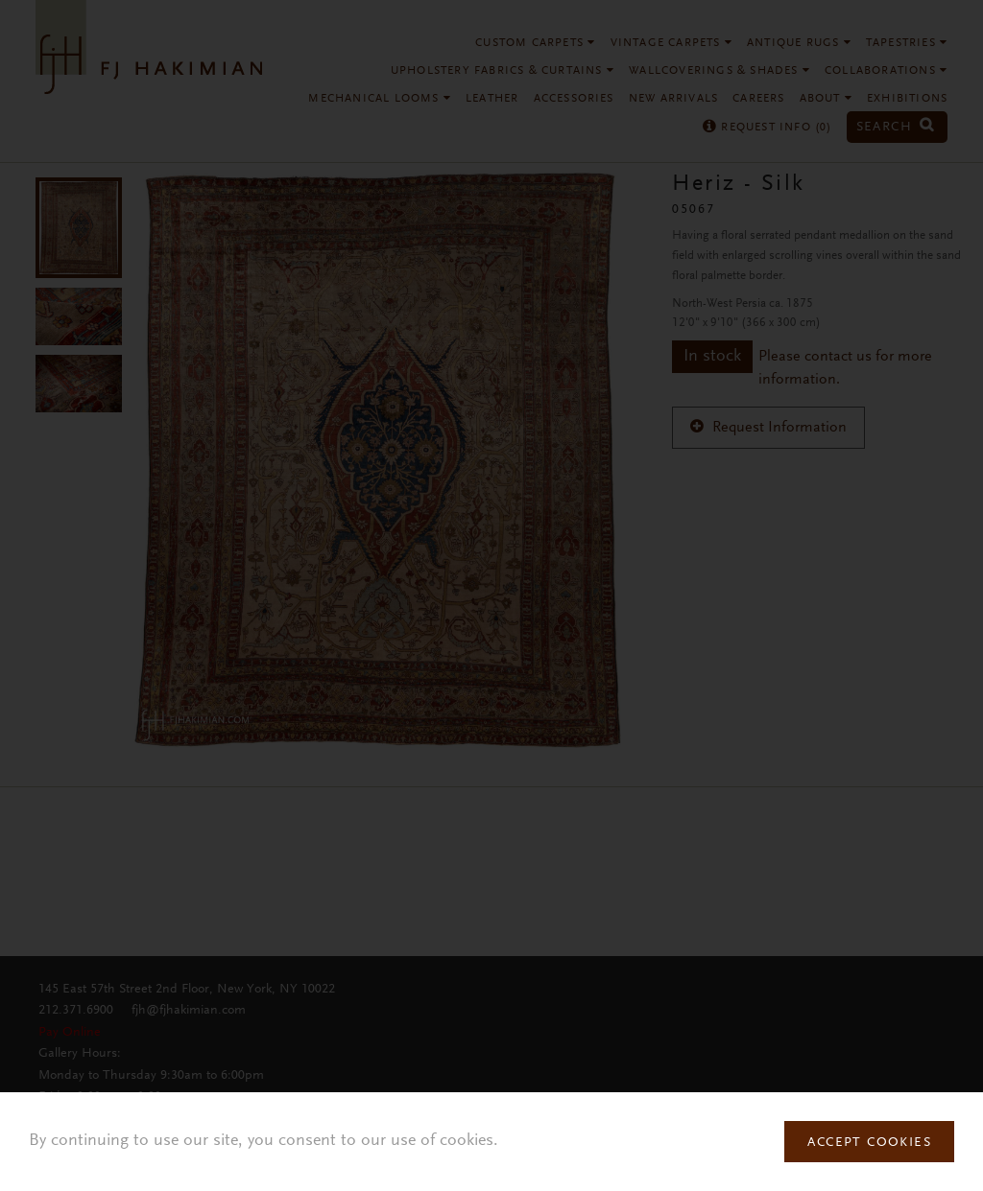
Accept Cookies (869, 1143)
